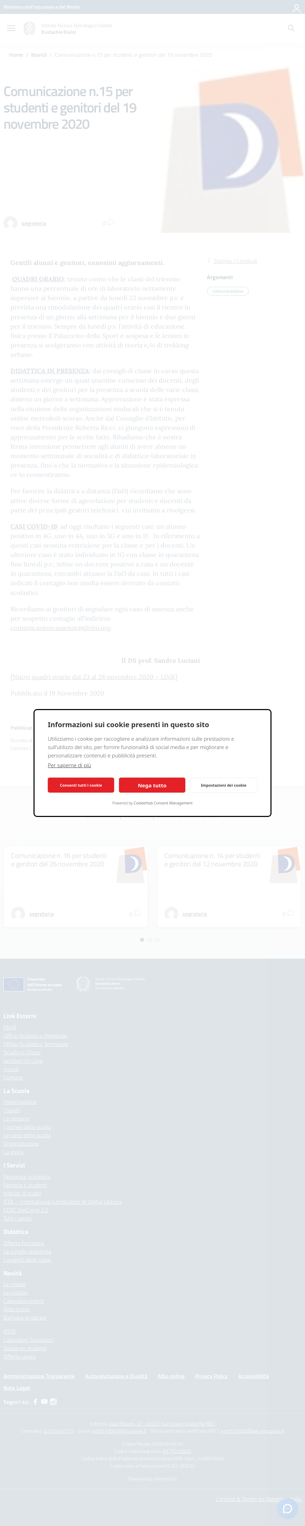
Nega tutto (152, 785)
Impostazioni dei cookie (223, 785)
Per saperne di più (69, 765)
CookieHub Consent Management (163, 802)
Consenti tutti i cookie (81, 785)
